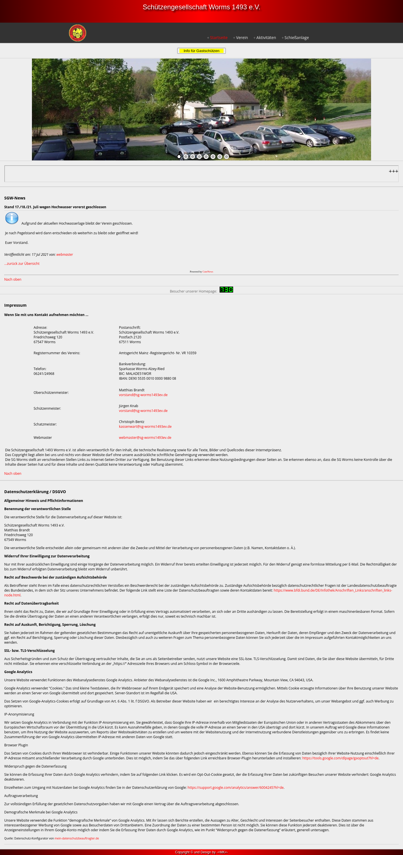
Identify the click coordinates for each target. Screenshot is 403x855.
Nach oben (12, 279)
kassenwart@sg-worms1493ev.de (145, 426)
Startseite (218, 37)
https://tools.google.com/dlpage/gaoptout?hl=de (340, 758)
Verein (242, 37)
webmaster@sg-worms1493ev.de (145, 437)
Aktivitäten (266, 37)
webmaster (65, 254)
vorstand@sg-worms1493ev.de (143, 394)
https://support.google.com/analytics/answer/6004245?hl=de (236, 787)
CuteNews (208, 271)
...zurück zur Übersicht (22, 263)
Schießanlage (297, 37)
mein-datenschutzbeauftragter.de (77, 838)
